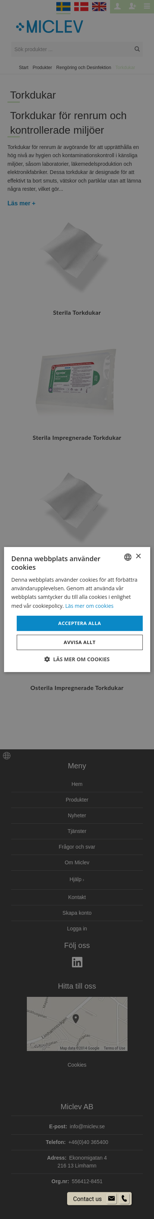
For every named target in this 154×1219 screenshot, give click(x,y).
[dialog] (77, 609)
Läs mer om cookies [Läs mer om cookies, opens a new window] (89, 605)
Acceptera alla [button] (79, 623)
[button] (77, 659)
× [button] (138, 556)
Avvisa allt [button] (79, 642)
